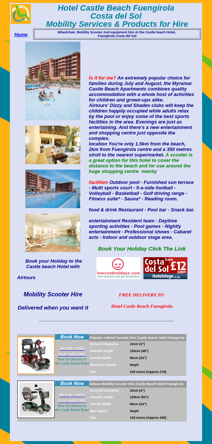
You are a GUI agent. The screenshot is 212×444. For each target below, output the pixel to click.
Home (21, 34)
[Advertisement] (107, 330)
